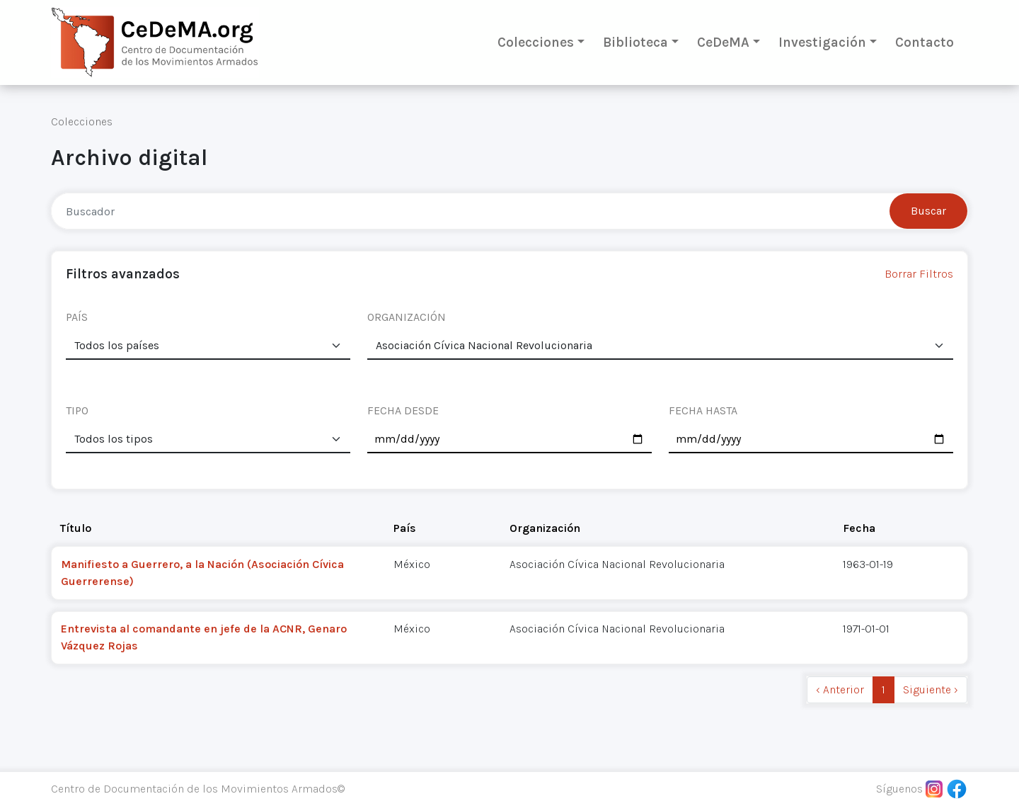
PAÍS (77, 317)
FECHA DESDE (403, 410)
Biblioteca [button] (635, 42)
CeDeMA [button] (723, 42)
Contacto (924, 42)
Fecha (859, 528)
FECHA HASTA (703, 410)
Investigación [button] (822, 42)
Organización (545, 528)
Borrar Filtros (919, 273)
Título (75, 528)
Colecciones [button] (535, 42)
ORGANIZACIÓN (406, 317)
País (404, 528)
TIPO (77, 410)
